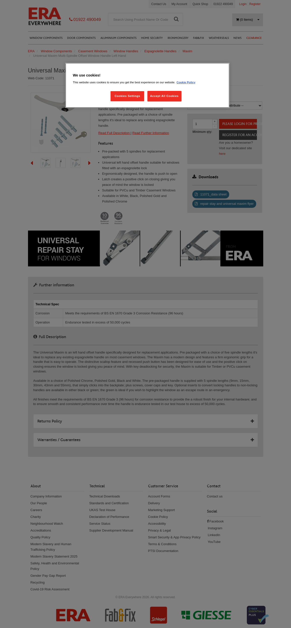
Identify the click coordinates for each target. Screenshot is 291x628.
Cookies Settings (127, 95)
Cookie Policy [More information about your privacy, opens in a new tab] (185, 82)
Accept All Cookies (164, 95)
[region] (147, 85)
